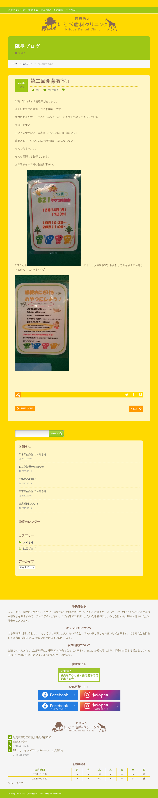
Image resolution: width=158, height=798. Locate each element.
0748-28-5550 (18, 754)
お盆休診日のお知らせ (31, 466)
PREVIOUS (27, 408)
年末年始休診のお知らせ (32, 454)
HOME (15, 64)
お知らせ (28, 542)
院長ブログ (28, 64)
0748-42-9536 (21, 746)
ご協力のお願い (27, 479)
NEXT (134, 408)
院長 (38, 90)
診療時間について (29, 503)
